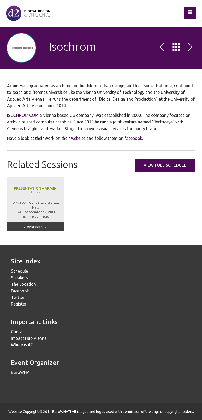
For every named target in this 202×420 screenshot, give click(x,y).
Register (18, 304)
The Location (23, 284)
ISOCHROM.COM (23, 115)
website (78, 138)
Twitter (18, 297)
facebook (133, 138)
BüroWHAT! (22, 372)
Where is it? (22, 344)
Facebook (20, 291)
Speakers (19, 277)
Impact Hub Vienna (29, 338)
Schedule (19, 271)
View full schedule (165, 165)
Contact (18, 331)
